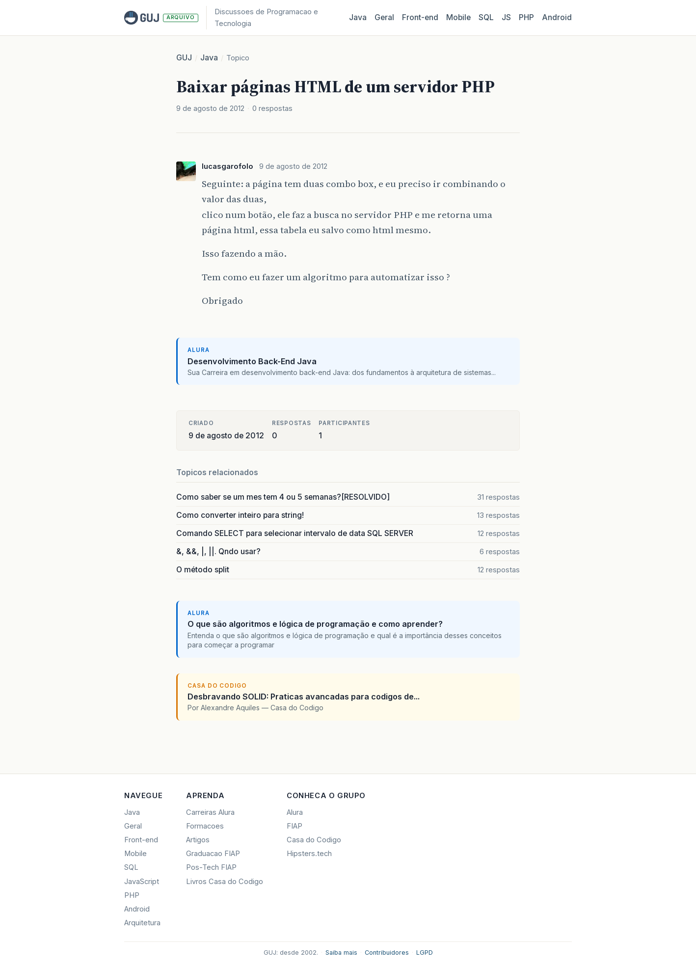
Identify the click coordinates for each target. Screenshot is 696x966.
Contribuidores (387, 952)
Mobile (458, 17)
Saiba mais (341, 952)
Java (358, 17)
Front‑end (420, 17)
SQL (486, 17)
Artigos (198, 839)
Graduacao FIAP (213, 853)
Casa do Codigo (314, 839)
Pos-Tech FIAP (211, 867)
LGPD (424, 952)
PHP (526, 17)
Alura (295, 812)
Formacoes (205, 826)
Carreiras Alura (210, 812)
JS (506, 17)
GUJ (184, 57)
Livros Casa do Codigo (224, 881)
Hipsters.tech (309, 853)
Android (557, 17)
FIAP (294, 826)
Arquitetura (142, 922)
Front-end (141, 839)
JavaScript (141, 881)
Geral (384, 17)
